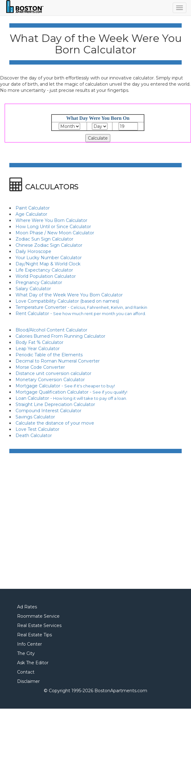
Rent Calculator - (81, 313)
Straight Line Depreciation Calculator (55, 404)
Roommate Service (38, 616)
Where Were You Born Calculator (51, 220)
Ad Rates (27, 607)
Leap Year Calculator (38, 348)
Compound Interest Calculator (48, 410)
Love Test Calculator (37, 429)
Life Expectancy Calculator (44, 270)
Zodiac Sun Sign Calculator (44, 239)
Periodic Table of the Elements (49, 355)
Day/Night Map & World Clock (48, 264)
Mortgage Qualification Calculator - (71, 392)
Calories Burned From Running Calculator (60, 336)
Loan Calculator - (71, 398)
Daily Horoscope (33, 251)
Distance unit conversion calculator (53, 373)
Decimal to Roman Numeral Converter (58, 361)
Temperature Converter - (81, 307)
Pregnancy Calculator (39, 282)
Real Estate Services (39, 625)
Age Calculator (31, 214)
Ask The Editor (32, 662)
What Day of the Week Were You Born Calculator (69, 295)
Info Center (29, 644)
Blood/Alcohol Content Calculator (51, 330)
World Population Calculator (46, 276)
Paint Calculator (33, 208)
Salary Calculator (33, 288)
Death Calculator (34, 435)
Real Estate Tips (34, 635)
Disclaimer (28, 681)
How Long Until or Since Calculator (53, 226)
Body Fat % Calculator (39, 342)
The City (26, 653)
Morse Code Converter (40, 367)
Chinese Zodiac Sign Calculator (49, 245)
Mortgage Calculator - (65, 386)
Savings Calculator (35, 417)
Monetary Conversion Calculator (50, 379)
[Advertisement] (58, 521)
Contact (25, 672)
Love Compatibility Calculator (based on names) (67, 301)
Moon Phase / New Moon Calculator (55, 233)
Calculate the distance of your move (55, 423)
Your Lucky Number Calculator (49, 257)
